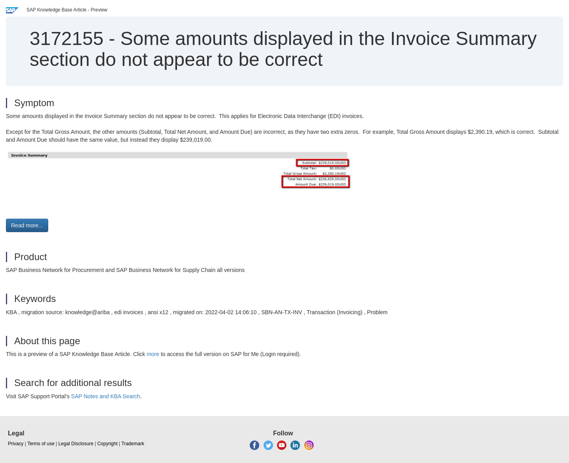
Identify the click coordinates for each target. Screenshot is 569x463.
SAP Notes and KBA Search (105, 396)
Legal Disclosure (76, 443)
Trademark (132, 443)
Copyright (107, 443)
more (153, 354)
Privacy (15, 443)
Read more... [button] (27, 225)
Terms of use (41, 443)
